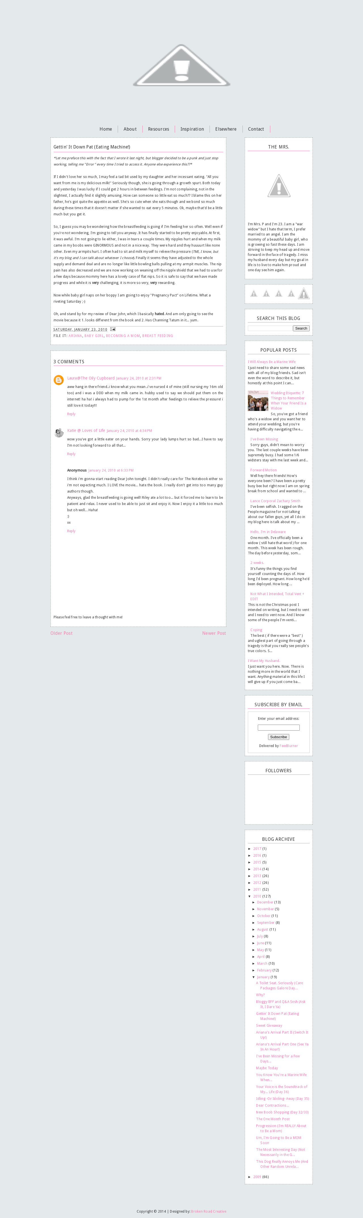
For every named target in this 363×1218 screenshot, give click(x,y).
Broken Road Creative (208, 1211)
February (265, 970)
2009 (257, 1177)
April (261, 957)
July (260, 936)
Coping (256, 630)
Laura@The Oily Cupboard (91, 378)
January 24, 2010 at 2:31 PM (138, 378)
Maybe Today (267, 1068)
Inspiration (192, 129)
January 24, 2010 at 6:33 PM (111, 470)
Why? (260, 995)
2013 (257, 876)
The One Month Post (272, 1119)
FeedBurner (289, 746)
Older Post (61, 633)
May (261, 950)
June (261, 943)
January (264, 977)
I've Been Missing (264, 439)
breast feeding (157, 336)
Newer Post (214, 633)
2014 (257, 869)
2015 (257, 862)
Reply (71, 414)
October (264, 916)
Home (106, 129)
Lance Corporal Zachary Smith (275, 501)
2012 (257, 883)
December (265, 902)
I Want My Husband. (264, 661)
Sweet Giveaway (269, 1026)
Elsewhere (226, 129)
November (266, 909)
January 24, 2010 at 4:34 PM (129, 431)
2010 (257, 896)
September (266, 923)
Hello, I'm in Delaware (268, 532)
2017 (257, 849)
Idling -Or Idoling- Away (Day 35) (282, 1099)
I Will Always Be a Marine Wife (272, 362)
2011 (257, 890)
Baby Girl (94, 336)
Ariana (75, 336)
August (263, 929)
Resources (158, 129)
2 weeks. (257, 563)
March (262, 964)
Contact (256, 129)
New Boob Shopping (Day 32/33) (282, 1112)
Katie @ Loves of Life (86, 430)
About (130, 129)
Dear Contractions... (272, 1105)
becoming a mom (123, 336)
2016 (257, 856)
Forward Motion (263, 470)
